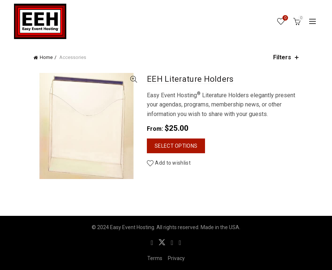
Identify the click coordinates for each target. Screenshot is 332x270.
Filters (282, 57)
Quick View (133, 79)
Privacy (176, 258)
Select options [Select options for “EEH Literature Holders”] (176, 146)
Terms (154, 258)
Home (46, 57)
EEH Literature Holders (190, 79)
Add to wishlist (173, 163)
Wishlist (285, 18)
